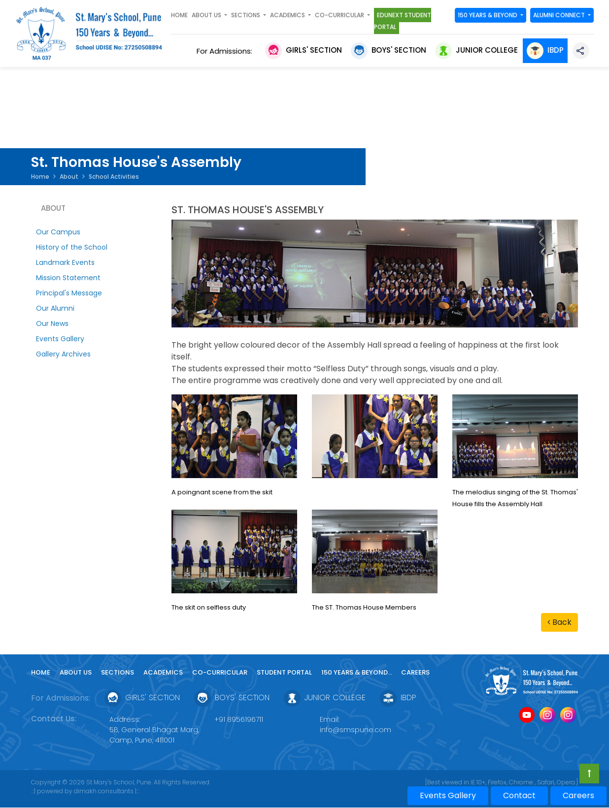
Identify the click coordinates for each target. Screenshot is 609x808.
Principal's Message (69, 293)
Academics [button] (288, 15)
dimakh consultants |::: (106, 791)
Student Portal (284, 672)
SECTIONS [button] (246, 15)
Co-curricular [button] (340, 15)
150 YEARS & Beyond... (357, 672)
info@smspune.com (355, 730)
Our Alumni (55, 308)
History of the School (71, 247)
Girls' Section (303, 50)
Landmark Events (65, 262)
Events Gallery (60, 339)
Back (559, 622)
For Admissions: (226, 51)
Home (179, 15)
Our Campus (58, 232)
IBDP (545, 50)
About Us (76, 672)
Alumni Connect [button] (559, 15)
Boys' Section (388, 50)
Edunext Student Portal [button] (402, 21)
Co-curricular (219, 672)
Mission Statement (68, 278)
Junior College (476, 50)
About (69, 176)
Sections (117, 672)
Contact (519, 795)
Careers (415, 672)
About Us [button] (207, 15)
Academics (163, 672)
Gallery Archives (63, 354)
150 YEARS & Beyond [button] (488, 15)
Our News (52, 323)
